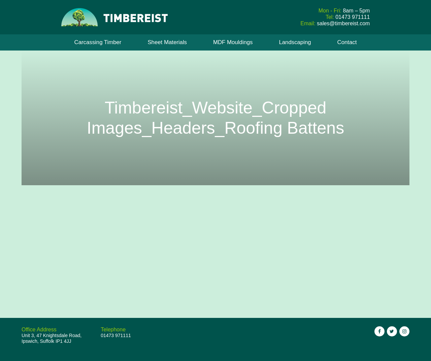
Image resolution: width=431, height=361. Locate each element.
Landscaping (295, 42)
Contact (347, 42)
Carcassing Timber (98, 42)
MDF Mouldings (233, 42)
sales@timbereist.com (343, 23)
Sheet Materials (167, 42)
